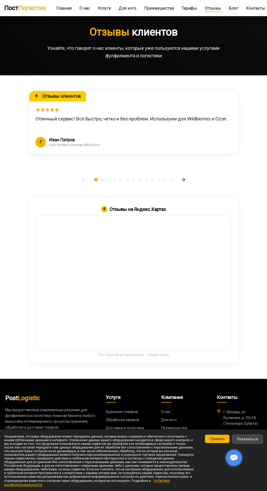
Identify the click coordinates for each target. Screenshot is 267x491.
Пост (25, 8)
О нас (85, 8)
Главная (64, 8)
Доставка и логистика (125, 428)
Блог (233, 8)
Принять (217, 439)
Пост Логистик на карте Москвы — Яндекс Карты (133, 355)
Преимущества (159, 8)
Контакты (255, 8)
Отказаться (247, 439)
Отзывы (213, 8)
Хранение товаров (122, 412)
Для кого (127, 8)
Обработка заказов (122, 420)
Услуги (104, 8)
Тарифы (189, 8)
